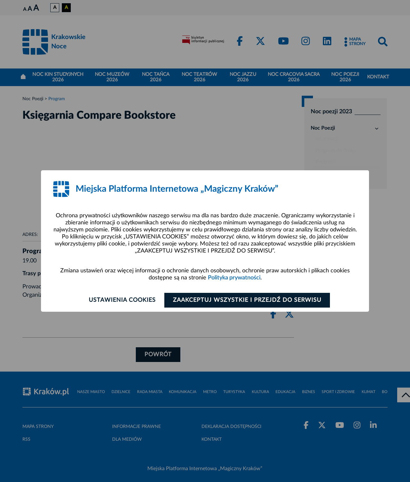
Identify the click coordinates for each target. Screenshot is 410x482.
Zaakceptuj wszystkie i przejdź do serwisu (247, 300)
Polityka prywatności (234, 278)
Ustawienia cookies (122, 300)
